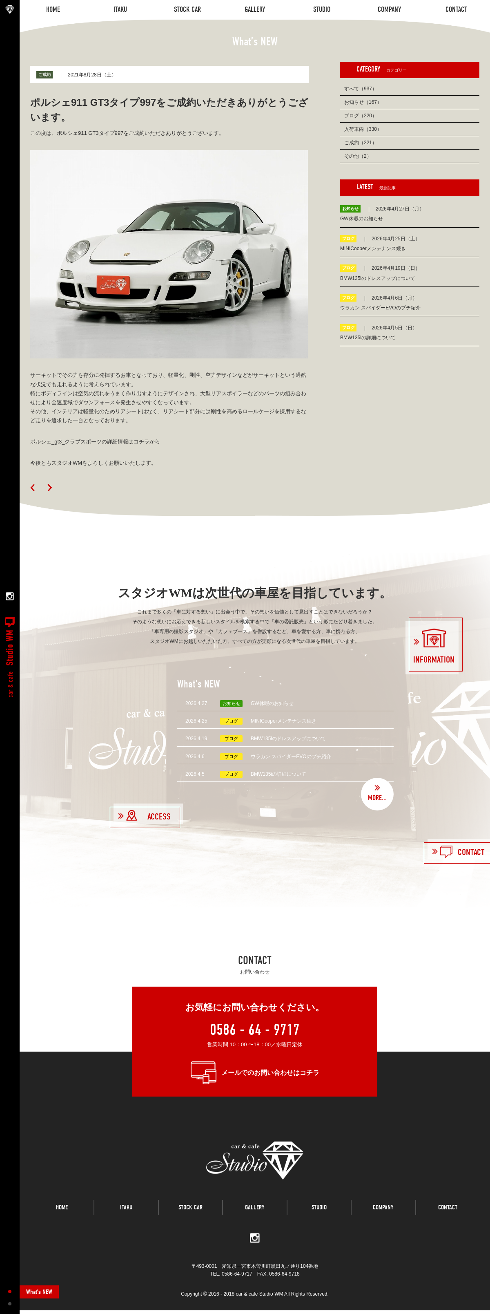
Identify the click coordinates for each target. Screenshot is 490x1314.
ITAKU (126, 1214)
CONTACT (447, 1214)
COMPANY (383, 1214)
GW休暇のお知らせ (272, 703)
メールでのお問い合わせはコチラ (270, 1072)
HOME (62, 1214)
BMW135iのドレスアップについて (288, 738)
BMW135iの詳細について (278, 774)
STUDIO (319, 1214)
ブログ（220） (360, 116)
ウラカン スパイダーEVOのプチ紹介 (291, 756)
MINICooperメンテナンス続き (283, 721)
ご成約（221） (360, 143)
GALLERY (255, 1214)
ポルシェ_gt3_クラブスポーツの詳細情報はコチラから (95, 442)
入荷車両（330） (363, 129)
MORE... (377, 798)
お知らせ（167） (363, 102)
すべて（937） (360, 89)
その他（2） (358, 156)
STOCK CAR (190, 1214)
